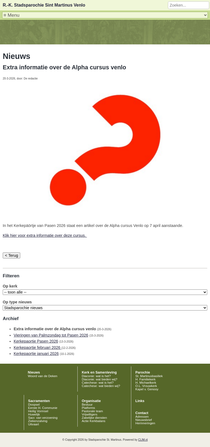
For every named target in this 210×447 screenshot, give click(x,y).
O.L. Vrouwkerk (146, 386)
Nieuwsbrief (143, 420)
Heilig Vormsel (38, 411)
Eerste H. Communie (42, 407)
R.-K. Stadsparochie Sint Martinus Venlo (44, 5)
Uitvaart (33, 424)
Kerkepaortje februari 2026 (37, 347)
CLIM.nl (143, 439)
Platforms (88, 407)
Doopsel (34, 404)
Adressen (142, 416)
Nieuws (34, 372)
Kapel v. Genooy (146, 389)
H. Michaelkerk (145, 382)
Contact (141, 413)
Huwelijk (34, 414)
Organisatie (91, 401)
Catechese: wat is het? (98, 382)
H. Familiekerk (145, 379)
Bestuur (87, 404)
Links (139, 401)
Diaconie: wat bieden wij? (99, 379)
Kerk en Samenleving (99, 372)
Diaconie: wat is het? (96, 376)
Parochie (142, 372)
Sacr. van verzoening (43, 417)
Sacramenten (39, 401)
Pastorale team (92, 411)
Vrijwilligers (89, 414)
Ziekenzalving (37, 421)
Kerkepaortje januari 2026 (36, 353)
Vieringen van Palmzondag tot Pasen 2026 (51, 335)
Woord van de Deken (42, 376)
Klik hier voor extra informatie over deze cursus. (45, 235)
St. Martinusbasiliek (149, 376)
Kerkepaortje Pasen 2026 (36, 341)
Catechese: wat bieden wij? (101, 386)
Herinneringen (145, 423)
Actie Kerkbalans (93, 421)
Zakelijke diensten (94, 417)
